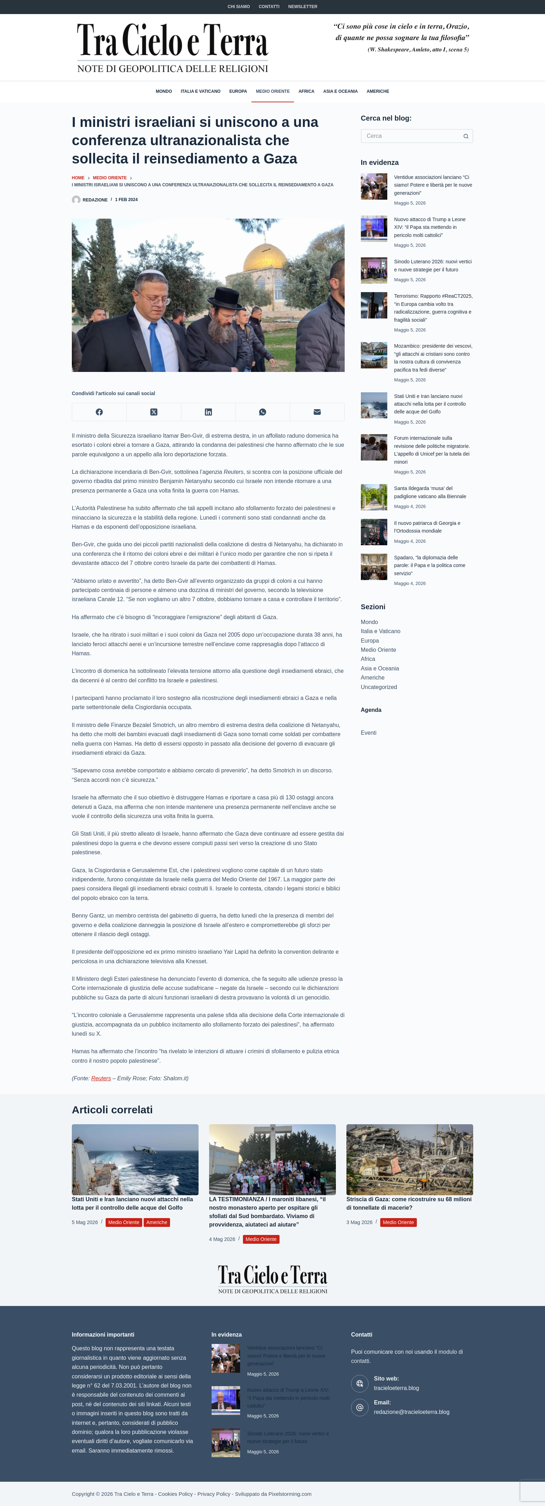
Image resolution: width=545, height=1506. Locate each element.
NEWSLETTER (303, 6)
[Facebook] (99, 412)
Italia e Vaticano (201, 91)
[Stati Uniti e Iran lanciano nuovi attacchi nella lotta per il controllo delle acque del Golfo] (135, 1160)
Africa (306, 91)
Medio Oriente (273, 91)
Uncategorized (379, 702)
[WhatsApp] (263, 412)
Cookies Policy (175, 1494)
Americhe (378, 91)
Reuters (101, 1078)
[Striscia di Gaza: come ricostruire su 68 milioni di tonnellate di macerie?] (409, 1160)
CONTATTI (269, 6)
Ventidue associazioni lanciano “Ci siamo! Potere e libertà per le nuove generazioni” (432, 185)
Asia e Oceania (340, 91)
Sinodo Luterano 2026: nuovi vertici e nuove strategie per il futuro (428, 269)
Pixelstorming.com (290, 1494)
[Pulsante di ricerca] (466, 136)
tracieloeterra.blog (396, 1388)
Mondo (164, 91)
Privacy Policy (214, 1494)
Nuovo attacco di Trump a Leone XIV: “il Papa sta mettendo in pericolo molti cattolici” (432, 227)
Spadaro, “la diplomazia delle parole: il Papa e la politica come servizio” (432, 580)
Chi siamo (239, 6)
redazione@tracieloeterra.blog (412, 1412)
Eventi (368, 748)
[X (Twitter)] (154, 412)
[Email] (317, 412)
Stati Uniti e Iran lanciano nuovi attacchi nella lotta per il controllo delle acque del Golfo (432, 419)
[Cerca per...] (410, 136)
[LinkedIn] (208, 412)
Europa (238, 91)
